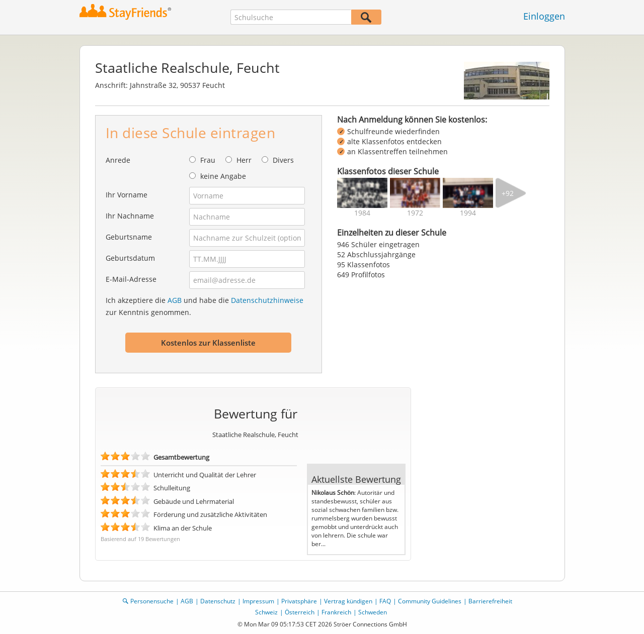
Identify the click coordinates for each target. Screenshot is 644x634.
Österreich (299, 612)
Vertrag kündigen (348, 601)
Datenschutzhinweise (267, 300)
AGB (175, 300)
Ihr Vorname (126, 194)
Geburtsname (129, 237)
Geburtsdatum (130, 258)
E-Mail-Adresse (131, 279)
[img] (362, 193)
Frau (207, 160)
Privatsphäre (299, 601)
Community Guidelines (429, 601)
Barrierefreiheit (490, 601)
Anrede (118, 160)
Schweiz (266, 612)
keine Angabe (223, 176)
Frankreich (336, 612)
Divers (283, 160)
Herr (244, 160)
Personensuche (152, 601)
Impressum (258, 601)
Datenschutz (217, 601)
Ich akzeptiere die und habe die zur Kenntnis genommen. (204, 306)
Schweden (372, 612)
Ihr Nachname (130, 216)
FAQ (385, 601)
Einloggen (544, 16)
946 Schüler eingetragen (378, 244)
